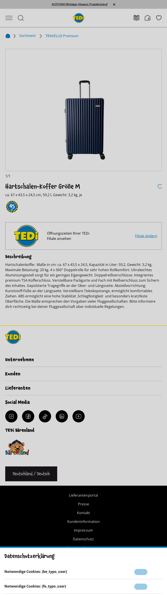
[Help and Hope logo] (108, 578)
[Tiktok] (45, 416)
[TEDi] (78, 17)
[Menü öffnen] (9, 18)
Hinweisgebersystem (83, 547)
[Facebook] (28, 416)
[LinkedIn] (62, 416)
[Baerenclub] (17, 447)
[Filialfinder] (150, 18)
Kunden (13, 374)
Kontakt (83, 512)
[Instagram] (11, 416)
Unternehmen (19, 360)
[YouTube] (78, 416)
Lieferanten (18, 388)
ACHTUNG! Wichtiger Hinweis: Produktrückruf (79, 4)
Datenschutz (83, 539)
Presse (83, 504)
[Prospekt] (139, 18)
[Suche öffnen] (21, 18)
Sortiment (28, 35)
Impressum (83, 530)
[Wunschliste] (159, 18)
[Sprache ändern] (31, 473)
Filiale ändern (146, 236)
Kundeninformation (83, 521)
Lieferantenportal (83, 495)
